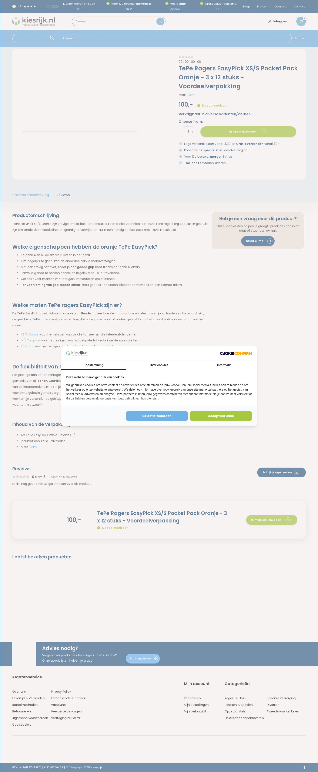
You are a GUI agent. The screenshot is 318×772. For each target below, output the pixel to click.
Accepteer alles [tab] (221, 416)
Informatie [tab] (224, 365)
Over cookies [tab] (159, 365)
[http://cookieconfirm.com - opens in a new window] (236, 353)
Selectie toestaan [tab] (157, 416)
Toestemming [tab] (93, 365)
